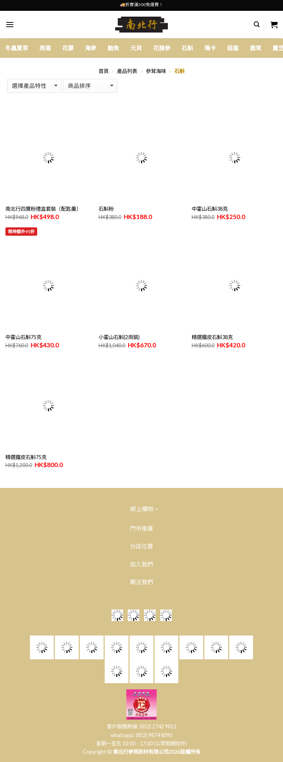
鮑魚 (113, 47)
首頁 (104, 71)
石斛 (187, 47)
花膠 (68, 47)
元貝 (136, 47)
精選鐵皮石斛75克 (26, 457)
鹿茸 (255, 47)
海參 (90, 47)
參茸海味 (156, 71)
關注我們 (141, 581)
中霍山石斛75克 (23, 337)
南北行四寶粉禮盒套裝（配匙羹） (43, 209)
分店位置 (141, 546)
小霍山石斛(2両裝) (119, 337)
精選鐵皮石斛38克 (212, 337)
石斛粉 (106, 209)
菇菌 (233, 47)
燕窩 (45, 47)
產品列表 (127, 71)
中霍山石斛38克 (210, 209)
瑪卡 (210, 47)
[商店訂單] (90, 86)
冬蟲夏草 (16, 47)
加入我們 (141, 564)
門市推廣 (141, 528)
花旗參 (161, 47)
